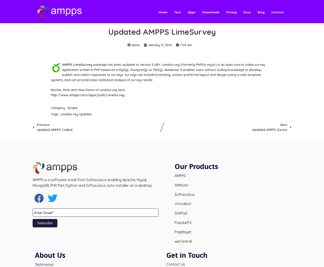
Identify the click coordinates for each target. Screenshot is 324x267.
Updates (85, 114)
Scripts (73, 108)
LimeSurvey (82, 65)
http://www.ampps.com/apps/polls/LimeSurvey (87, 95)
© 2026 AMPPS (162, 260)
